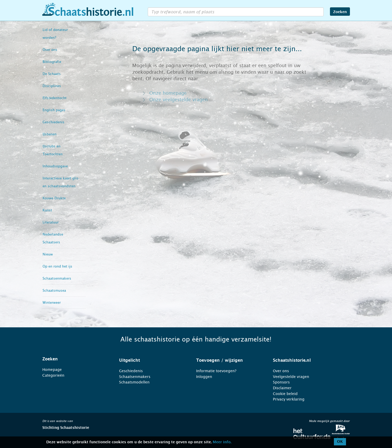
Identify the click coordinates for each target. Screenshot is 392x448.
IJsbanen (50, 134)
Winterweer (52, 303)
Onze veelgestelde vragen (178, 99)
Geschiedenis (53, 122)
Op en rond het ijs (57, 266)
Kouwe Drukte (54, 198)
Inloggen (204, 377)
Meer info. (222, 442)
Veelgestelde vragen (291, 377)
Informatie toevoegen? (216, 371)
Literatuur (51, 222)
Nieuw (48, 254)
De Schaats (52, 74)
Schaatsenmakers (57, 278)
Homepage (52, 369)
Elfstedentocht (55, 98)
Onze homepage (168, 93)
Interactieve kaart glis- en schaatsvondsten (61, 182)
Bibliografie (52, 62)
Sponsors (281, 382)
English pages (54, 110)
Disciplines (52, 86)
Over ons (50, 50)
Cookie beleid (285, 394)
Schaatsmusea (54, 290)
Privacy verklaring (288, 399)
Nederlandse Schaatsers (53, 238)
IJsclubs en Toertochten (53, 150)
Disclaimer (282, 388)
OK (340, 442)
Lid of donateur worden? (55, 34)
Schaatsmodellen (134, 382)
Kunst (47, 210)
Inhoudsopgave (55, 166)
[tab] (74, 359)
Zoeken (340, 12)
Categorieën (53, 375)
